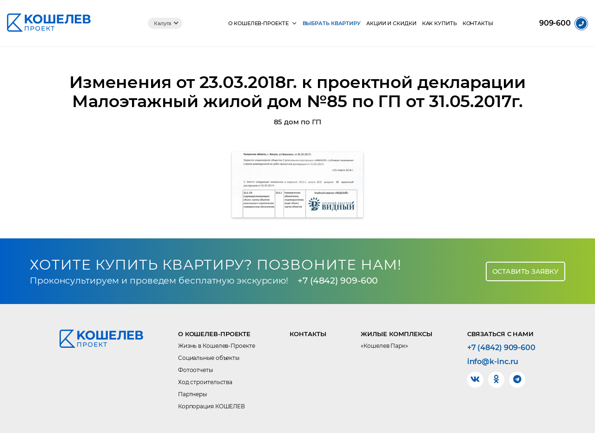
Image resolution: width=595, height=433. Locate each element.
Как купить (439, 23)
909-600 (555, 23)
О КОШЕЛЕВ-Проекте (258, 23)
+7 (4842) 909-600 (338, 280)
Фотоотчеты (195, 369)
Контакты (478, 23)
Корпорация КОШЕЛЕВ (211, 406)
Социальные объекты (208, 357)
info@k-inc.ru (493, 362)
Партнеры (192, 394)
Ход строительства (205, 382)
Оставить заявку (525, 271)
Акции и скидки (391, 23)
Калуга (162, 23)
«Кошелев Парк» (384, 345)
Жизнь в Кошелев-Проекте (216, 345)
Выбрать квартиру (332, 23)
